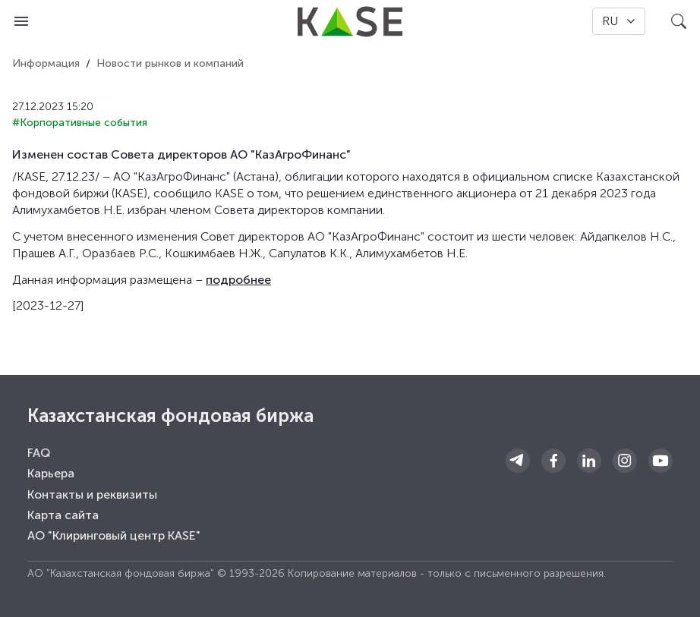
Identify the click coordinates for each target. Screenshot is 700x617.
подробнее (238, 279)
